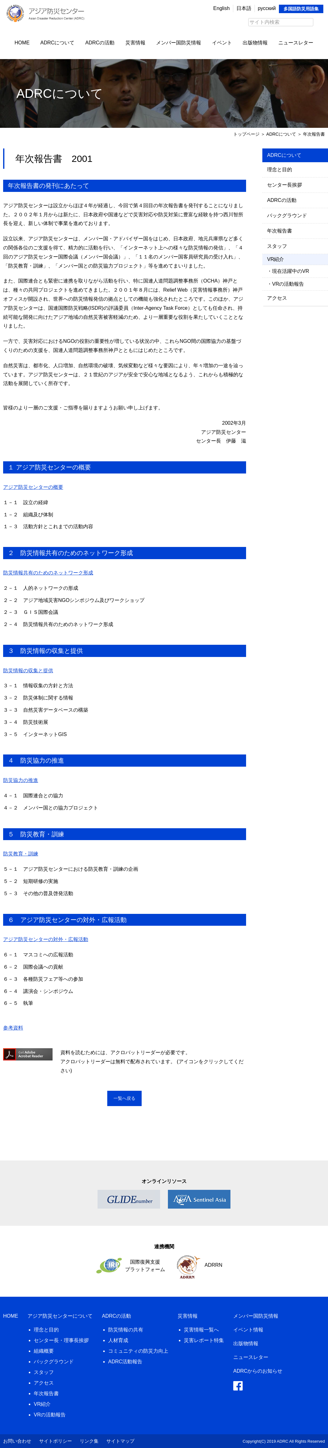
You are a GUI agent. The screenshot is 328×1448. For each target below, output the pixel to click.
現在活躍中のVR (290, 271)
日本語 (243, 8)
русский (267, 8)
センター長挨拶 (284, 185)
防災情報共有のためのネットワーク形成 (48, 572)
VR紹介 (42, 1404)
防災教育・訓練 (20, 853)
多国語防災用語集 (301, 8)
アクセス (277, 298)
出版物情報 (255, 42)
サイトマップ (120, 1441)
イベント (222, 42)
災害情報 (135, 42)
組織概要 (44, 1351)
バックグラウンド (287, 215)
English (221, 8)
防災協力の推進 (20, 780)
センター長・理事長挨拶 (61, 1340)
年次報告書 (279, 230)
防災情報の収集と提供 (28, 670)
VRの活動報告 (288, 284)
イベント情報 (248, 1329)
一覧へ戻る (124, 1098)
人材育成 (118, 1340)
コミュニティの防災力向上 (138, 1351)
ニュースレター (295, 42)
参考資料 (13, 1027)
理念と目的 (279, 169)
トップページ (246, 134)
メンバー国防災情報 (178, 42)
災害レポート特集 (204, 1340)
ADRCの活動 (99, 42)
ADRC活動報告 (125, 1361)
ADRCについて (57, 42)
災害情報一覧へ (201, 1329)
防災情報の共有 (125, 1329)
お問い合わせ (17, 1441)
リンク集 (89, 1441)
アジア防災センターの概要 (33, 487)
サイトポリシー (55, 1441)
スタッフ (277, 246)
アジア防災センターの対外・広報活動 (45, 939)
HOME (22, 42)
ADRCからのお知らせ (257, 1371)
